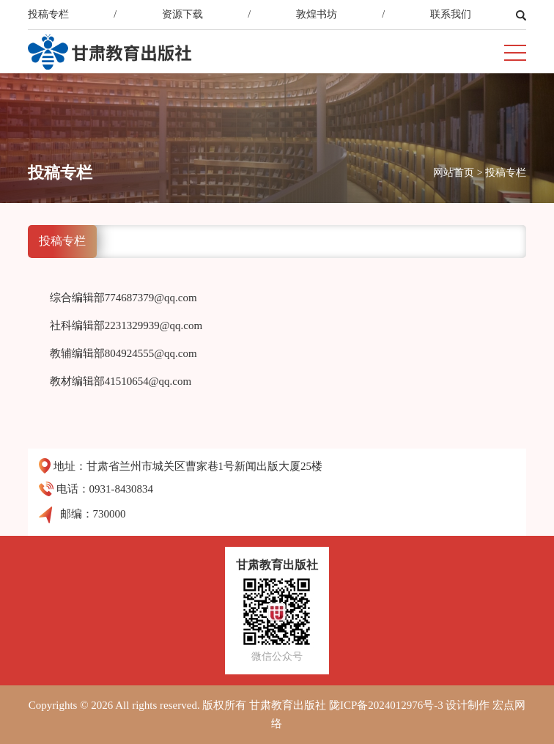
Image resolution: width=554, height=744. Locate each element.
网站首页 (453, 172)
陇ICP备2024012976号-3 (386, 705)
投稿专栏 (48, 14)
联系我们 (450, 14)
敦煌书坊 (316, 14)
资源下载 (182, 14)
